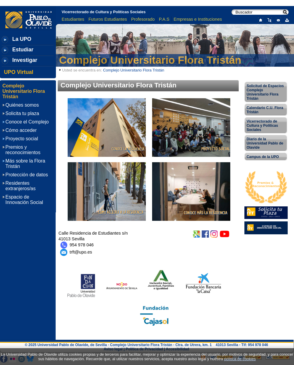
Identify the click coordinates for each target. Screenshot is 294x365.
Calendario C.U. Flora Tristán (265, 110)
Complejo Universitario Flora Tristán (150, 60)
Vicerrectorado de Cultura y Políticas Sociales (103, 12)
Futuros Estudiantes (107, 19)
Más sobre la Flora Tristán (25, 163)
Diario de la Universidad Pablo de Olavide (265, 143)
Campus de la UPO (263, 157)
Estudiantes (73, 19)
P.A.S (164, 19)
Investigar (24, 60)
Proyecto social (21, 138)
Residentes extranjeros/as (20, 186)
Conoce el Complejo (27, 121)
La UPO (22, 39)
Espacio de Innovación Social (24, 199)
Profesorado (143, 19)
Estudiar (22, 50)
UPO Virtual (18, 72)
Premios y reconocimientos (23, 149)
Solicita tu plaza (22, 113)
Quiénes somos (22, 105)
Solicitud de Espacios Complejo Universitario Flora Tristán (265, 92)
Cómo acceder (21, 130)
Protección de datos (26, 174)
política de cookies (240, 359)
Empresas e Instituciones (198, 19)
